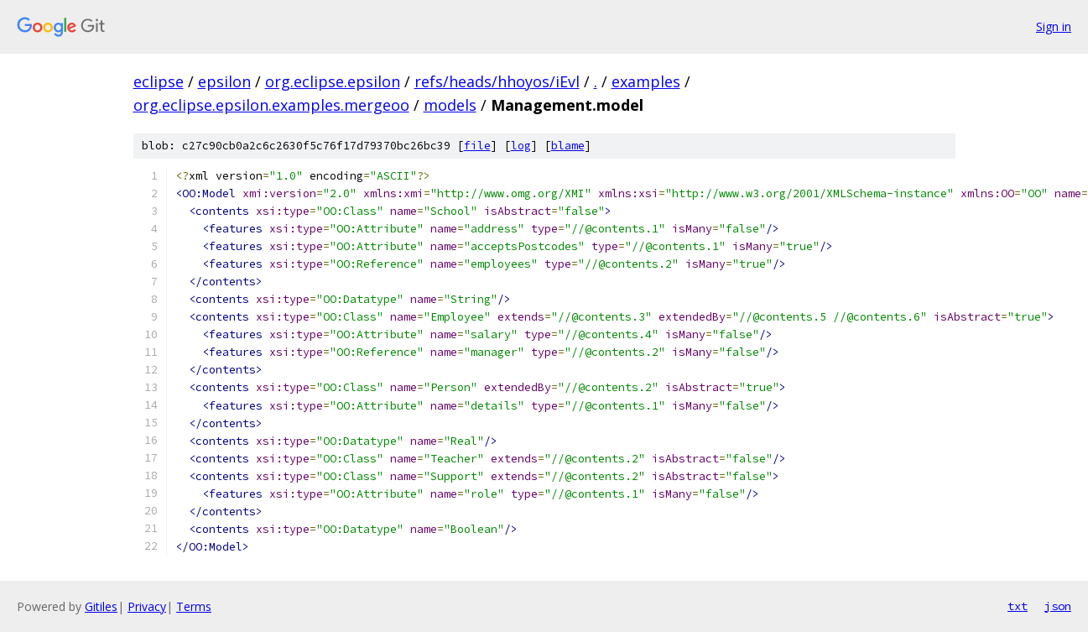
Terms (193, 606)
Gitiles (101, 606)
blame (568, 145)
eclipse (158, 81)
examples (646, 81)
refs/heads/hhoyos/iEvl (497, 81)
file (477, 145)
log (521, 145)
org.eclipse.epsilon (332, 81)
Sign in (1053, 26)
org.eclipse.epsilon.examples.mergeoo (271, 105)
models (450, 105)
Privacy (147, 606)
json (1057, 606)
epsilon (224, 81)
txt (1017, 606)
